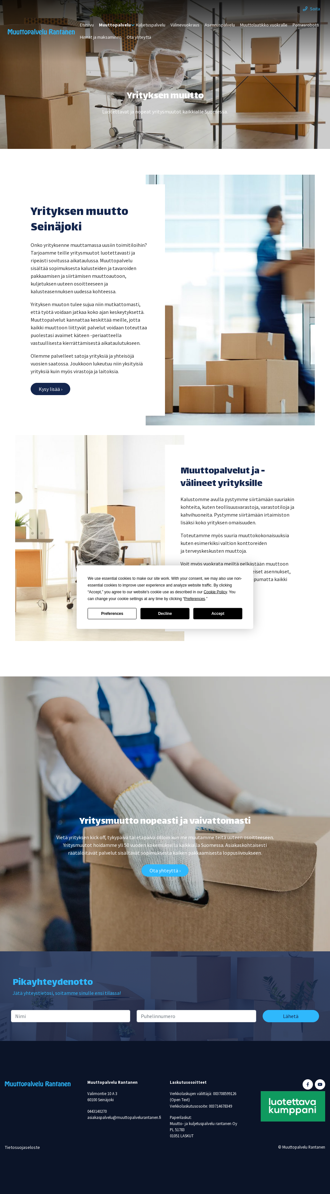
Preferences (112, 613)
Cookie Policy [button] (215, 591)
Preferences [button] (194, 598)
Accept (217, 613)
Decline (165, 613)
